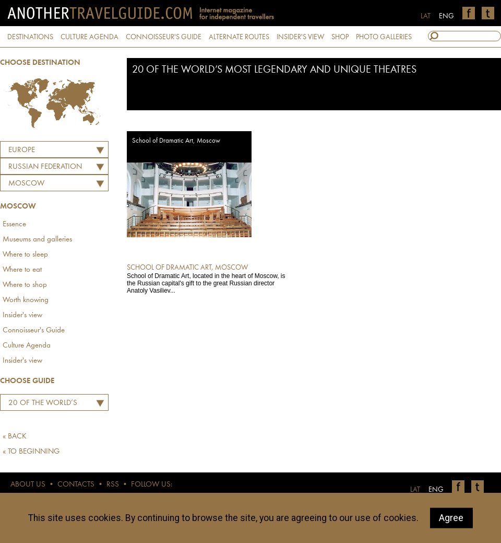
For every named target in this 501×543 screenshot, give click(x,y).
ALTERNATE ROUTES (239, 37)
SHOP (340, 37)
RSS (112, 485)
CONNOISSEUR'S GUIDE (163, 37)
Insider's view (22, 315)
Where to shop (25, 285)
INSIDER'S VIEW (300, 37)
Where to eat (22, 270)
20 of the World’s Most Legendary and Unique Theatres (42, 404)
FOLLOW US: (151, 485)
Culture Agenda (27, 346)
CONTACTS (75, 485)
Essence (14, 224)
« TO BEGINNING (31, 452)
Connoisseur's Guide (34, 330)
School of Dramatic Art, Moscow (176, 140)
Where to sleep (25, 255)
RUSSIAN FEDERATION (45, 167)
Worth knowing (26, 300)
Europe (21, 150)
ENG (446, 16)
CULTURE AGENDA (89, 37)
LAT (426, 16)
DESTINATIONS (30, 37)
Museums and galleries (37, 240)
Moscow (26, 184)
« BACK (15, 437)
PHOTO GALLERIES (384, 37)
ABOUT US (27, 485)
